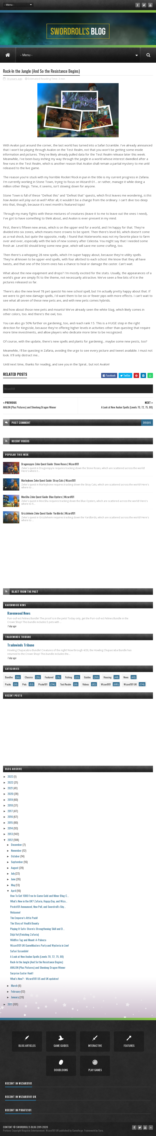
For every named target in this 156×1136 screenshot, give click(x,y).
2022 (11, 782)
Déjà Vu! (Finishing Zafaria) (24, 934)
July (13, 873)
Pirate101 (42, 684)
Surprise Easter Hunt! (21, 973)
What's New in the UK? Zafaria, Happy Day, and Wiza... (38, 901)
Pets (24, 684)
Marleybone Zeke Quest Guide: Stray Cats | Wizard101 (48, 480)
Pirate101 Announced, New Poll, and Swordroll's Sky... (38, 906)
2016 (10, 816)
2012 (10, 839)
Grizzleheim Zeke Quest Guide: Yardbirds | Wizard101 (48, 513)
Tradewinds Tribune (20, 644)
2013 (10, 833)
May (13, 884)
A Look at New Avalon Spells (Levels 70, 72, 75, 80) (37, 956)
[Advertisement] (78, 555)
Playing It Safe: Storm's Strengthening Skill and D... (37, 928)
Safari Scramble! (19, 950)
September (17, 861)
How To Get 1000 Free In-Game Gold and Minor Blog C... (39, 895)
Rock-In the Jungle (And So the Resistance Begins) (36, 961)
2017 (10, 810)
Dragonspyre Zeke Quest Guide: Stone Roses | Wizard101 (50, 464)
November (16, 850)
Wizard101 (106, 684)
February (16, 991)
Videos (85, 684)
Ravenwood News (18, 612)
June (13, 878)
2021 (10, 787)
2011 (10, 1004)
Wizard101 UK (130, 684)
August (15, 867)
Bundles (9, 677)
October (15, 856)
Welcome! (15, 911)
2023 (11, 776)
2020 (11, 793)
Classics (29, 677)
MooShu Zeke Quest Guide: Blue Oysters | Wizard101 (47, 496)
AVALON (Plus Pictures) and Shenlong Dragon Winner (37, 967)
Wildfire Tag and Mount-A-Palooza (28, 939)
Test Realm (65, 684)
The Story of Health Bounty (24, 923)
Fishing (68, 677)
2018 (10, 805)
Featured (49, 677)
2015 (10, 822)
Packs (8, 684)
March (14, 985)
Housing (108, 677)
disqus (147, 422)
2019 (10, 799)
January (15, 996)
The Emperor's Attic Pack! (24, 917)
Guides (87, 677)
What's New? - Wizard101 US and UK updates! (34, 978)
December (17, 844)
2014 (10, 828)
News (126, 677)
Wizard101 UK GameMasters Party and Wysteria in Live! (39, 945)
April (14, 890)
